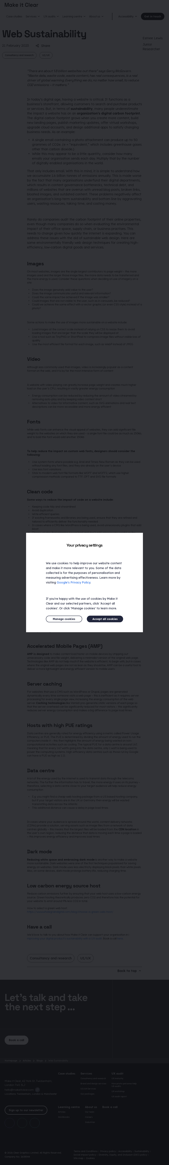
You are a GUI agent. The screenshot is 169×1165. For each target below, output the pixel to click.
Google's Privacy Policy (73, 582)
